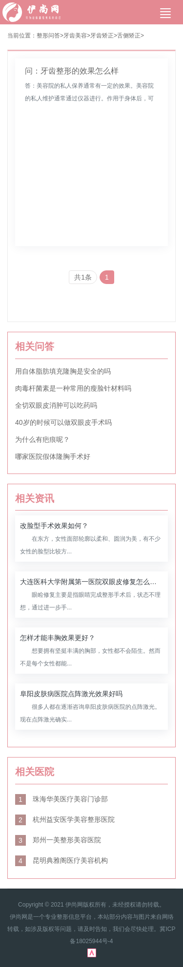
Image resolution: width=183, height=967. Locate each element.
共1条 (83, 277)
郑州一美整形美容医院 (58, 840)
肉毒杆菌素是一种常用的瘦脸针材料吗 (73, 388)
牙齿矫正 (102, 35)
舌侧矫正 (129, 35)
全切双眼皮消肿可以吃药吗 (56, 405)
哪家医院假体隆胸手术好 (52, 456)
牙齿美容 (75, 35)
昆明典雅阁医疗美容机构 (61, 860)
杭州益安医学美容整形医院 (65, 819)
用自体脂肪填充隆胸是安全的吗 (63, 371)
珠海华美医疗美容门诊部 (61, 799)
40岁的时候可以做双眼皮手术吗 (63, 422)
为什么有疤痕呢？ (42, 439)
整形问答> (50, 35)
